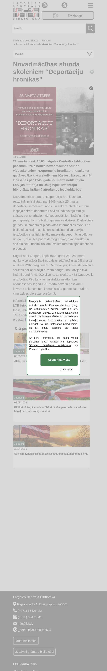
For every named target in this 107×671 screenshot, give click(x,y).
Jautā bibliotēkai (26, 641)
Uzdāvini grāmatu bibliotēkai (34, 651)
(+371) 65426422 (30, 610)
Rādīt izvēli (66, 369)
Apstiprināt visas (59, 359)
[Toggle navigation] (90, 5)
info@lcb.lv (25, 623)
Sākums (17, 40)
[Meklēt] (52, 28)
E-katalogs (68, 15)
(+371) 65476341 (30, 617)
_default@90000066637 (34, 630)
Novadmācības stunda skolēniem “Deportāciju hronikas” (47, 44)
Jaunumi (46, 40)
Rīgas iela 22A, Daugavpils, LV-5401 (42, 604)
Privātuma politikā (39, 349)
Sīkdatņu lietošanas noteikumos (50, 345)
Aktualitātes (31, 40)
